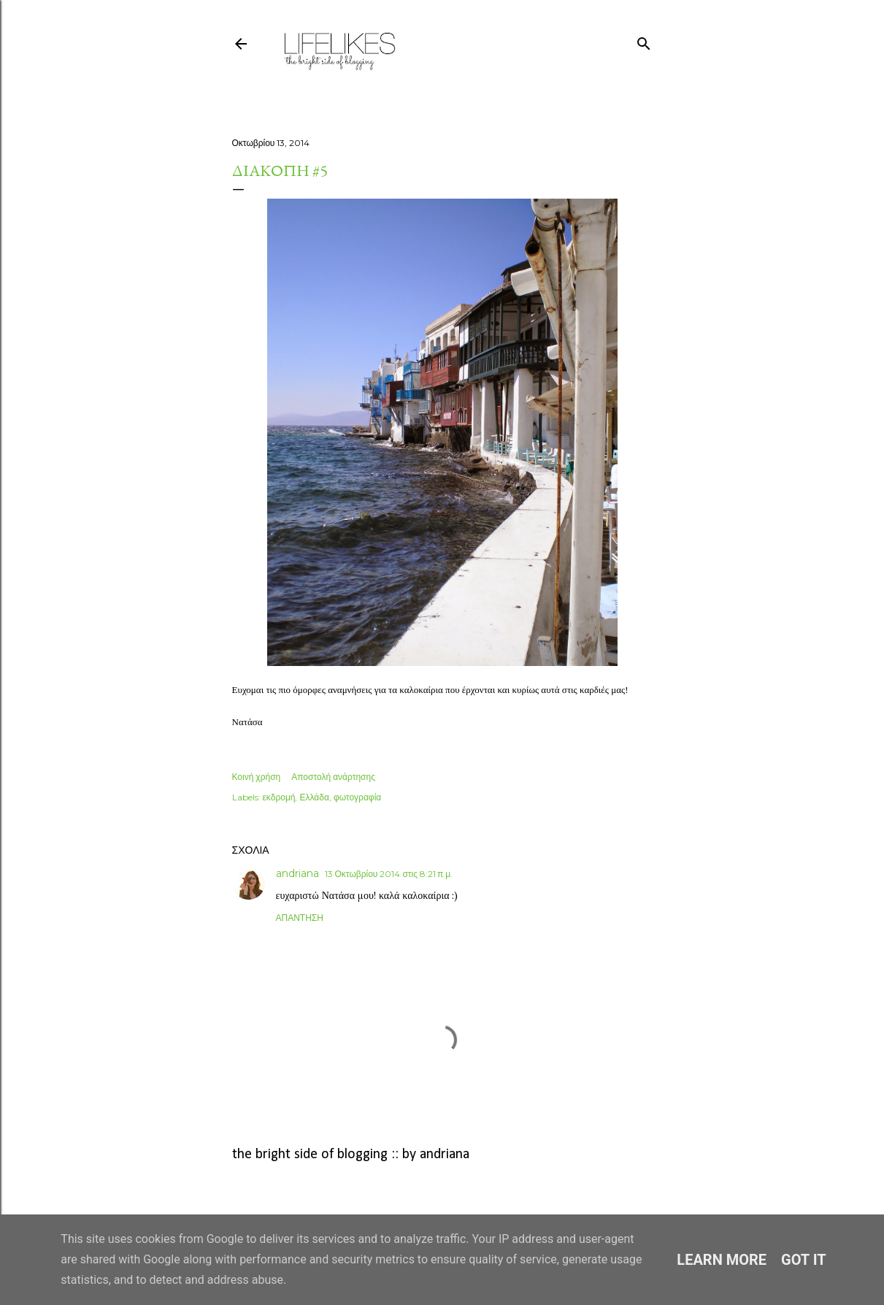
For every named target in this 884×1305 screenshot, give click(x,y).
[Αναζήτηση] (644, 40)
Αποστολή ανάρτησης (333, 776)
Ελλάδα (313, 797)
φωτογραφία (357, 797)
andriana (297, 873)
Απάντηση (299, 917)
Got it (803, 1259)
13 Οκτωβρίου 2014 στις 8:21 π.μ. (389, 873)
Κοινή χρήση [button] (256, 776)
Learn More (721, 1259)
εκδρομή (279, 797)
